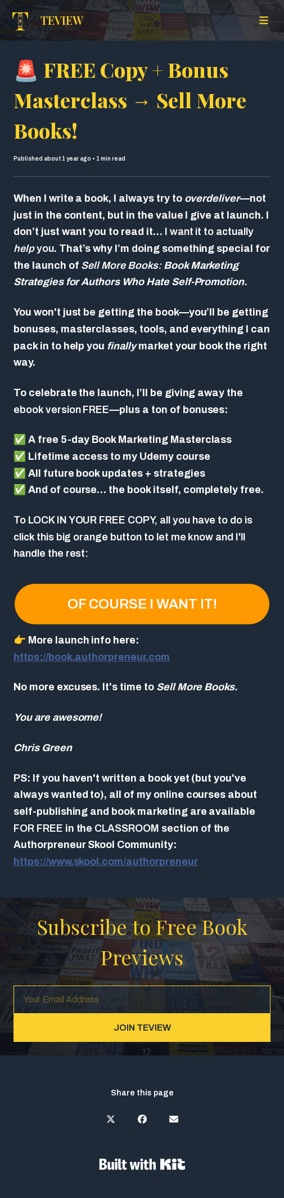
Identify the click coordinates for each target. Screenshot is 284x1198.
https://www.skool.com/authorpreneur (105, 861)
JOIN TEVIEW (142, 1027)
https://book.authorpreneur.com (91, 657)
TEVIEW (61, 20)
